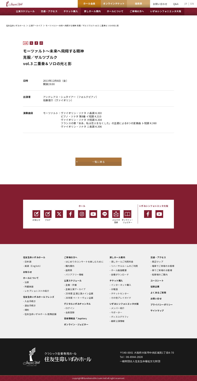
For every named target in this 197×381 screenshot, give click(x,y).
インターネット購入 (121, 284)
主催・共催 (71, 284)
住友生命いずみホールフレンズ (38, 296)
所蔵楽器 (29, 286)
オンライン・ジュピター (127, 217)
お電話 (114, 289)
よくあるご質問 (158, 292)
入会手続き (30, 301)
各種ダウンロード (120, 274)
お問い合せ (156, 298)
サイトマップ (157, 310)
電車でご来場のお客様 (163, 265)
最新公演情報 (118, 321)
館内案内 (70, 265)
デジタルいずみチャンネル (77, 303)
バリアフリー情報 (74, 274)
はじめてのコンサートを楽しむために (84, 261)
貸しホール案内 (117, 257)
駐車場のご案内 (160, 274)
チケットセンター (120, 293)
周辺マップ (157, 261)
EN (192, 3)
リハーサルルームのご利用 (124, 265)
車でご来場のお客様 (162, 270)
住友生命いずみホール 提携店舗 (40, 314)
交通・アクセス (158, 257)
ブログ (48, 215)
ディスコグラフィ (120, 316)
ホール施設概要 (119, 270)
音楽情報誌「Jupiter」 (76, 318)
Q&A (175, 4)
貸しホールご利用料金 (122, 261)
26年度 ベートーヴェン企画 (79, 297)
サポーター (116, 312)
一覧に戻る (98, 162)
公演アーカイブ (35, 25)
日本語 (28, 261)
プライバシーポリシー (162, 304)
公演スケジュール (73, 280)
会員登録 (70, 312)
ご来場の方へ (70, 257)
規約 (27, 309)
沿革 (27, 282)
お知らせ (36, 215)
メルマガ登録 (116, 217)
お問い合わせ (160, 4)
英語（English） (33, 265)
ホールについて (31, 277)
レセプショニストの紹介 (37, 290)
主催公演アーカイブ (75, 289)
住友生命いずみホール (15, 25)
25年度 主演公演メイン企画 (79, 293)
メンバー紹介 (118, 308)
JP (185, 3)
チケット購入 (116, 280)
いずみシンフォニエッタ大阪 (124, 303)
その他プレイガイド (121, 297)
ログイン (70, 308)
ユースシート (157, 280)
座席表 (69, 270)
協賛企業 (155, 286)
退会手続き (30, 305)
